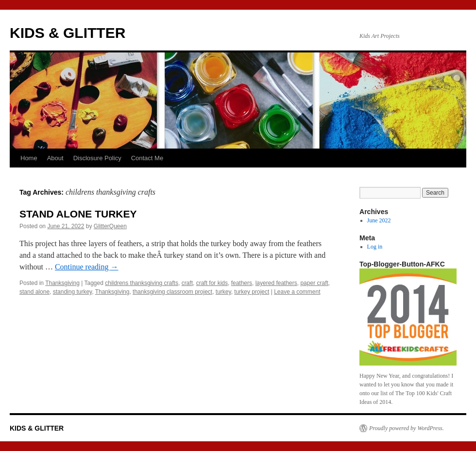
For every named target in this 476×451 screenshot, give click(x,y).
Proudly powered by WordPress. (406, 428)
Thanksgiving (62, 283)
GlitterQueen (110, 226)
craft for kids (212, 283)
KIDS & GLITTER (67, 33)
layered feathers (276, 283)
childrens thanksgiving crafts (141, 283)
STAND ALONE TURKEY (78, 213)
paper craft (314, 283)
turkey (223, 291)
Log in (375, 246)
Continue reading (87, 267)
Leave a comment (297, 291)
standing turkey (72, 291)
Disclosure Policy (97, 158)
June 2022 (379, 220)
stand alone (34, 291)
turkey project (251, 291)
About (55, 158)
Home (28, 158)
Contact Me (147, 158)
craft (187, 283)
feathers (241, 283)
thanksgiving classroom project (172, 291)
